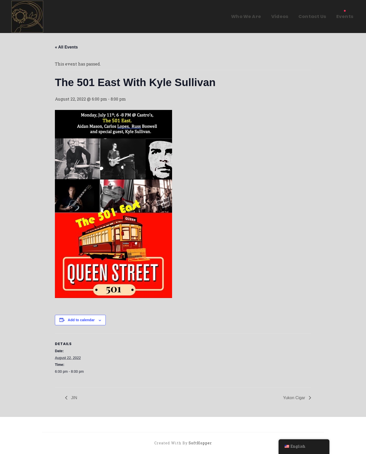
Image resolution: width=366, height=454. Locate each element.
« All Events (66, 47)
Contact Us (312, 16)
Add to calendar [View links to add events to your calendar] (81, 320)
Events (344, 16)
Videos (279, 16)
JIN (73, 398)
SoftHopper (200, 443)
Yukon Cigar (294, 398)
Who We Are (246, 16)
